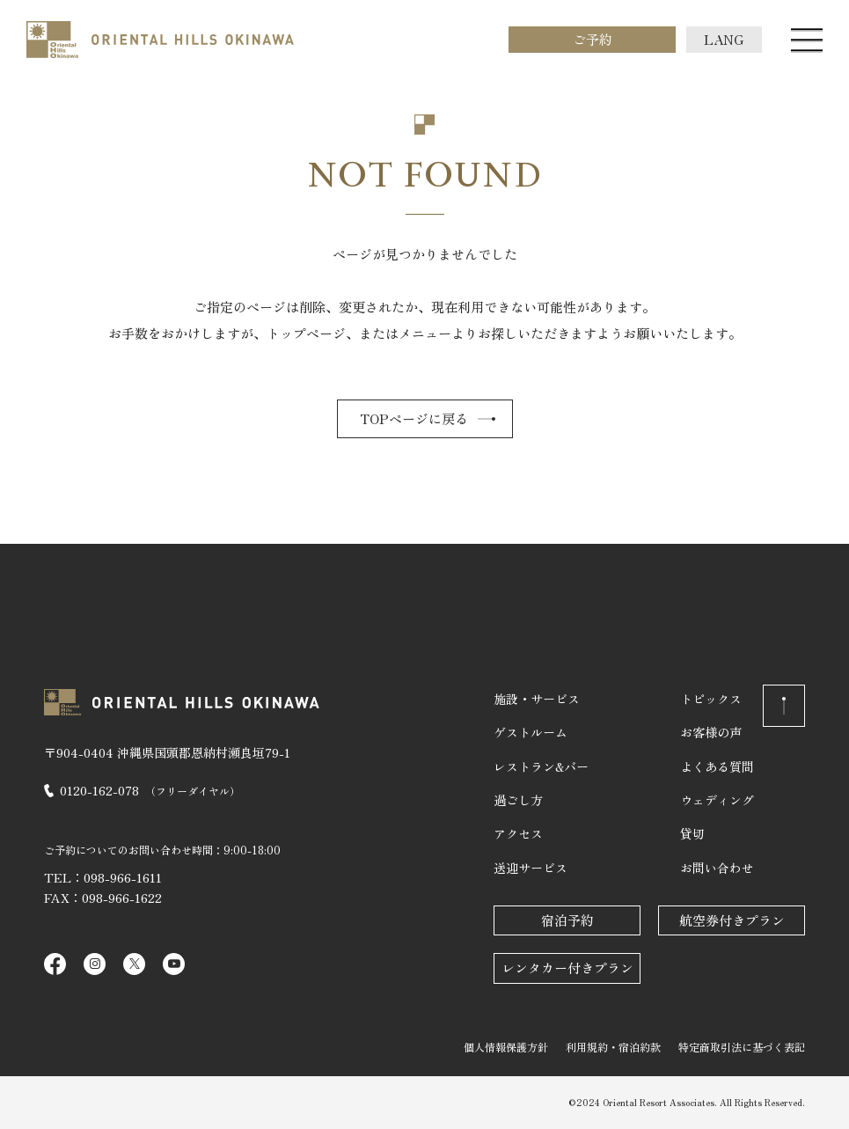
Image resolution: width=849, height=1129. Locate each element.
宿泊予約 (567, 920)
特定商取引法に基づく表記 (741, 1046)
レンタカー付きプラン (567, 967)
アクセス (518, 833)
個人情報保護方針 (506, 1046)
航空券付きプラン (732, 920)
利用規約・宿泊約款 (613, 1046)
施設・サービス (537, 698)
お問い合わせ (717, 867)
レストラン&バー (541, 766)
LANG (724, 39)
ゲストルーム (530, 732)
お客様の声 (711, 732)
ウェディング (717, 800)
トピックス (711, 698)
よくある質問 (717, 766)
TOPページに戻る (414, 418)
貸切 (692, 833)
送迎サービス (530, 867)
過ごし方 (518, 800)
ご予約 (592, 39)
